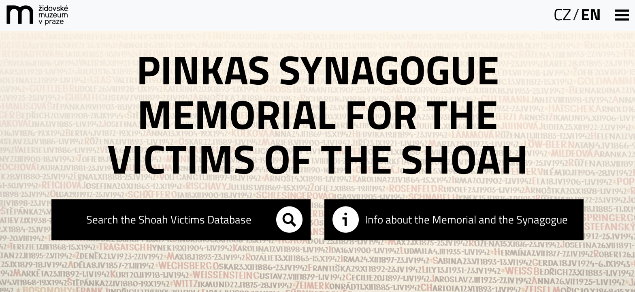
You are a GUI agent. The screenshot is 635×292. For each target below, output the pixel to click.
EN (591, 14)
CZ (562, 14)
